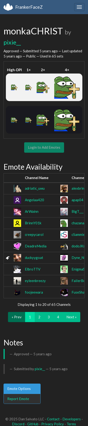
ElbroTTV (32, 269)
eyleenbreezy (35, 281)
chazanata (80, 223)
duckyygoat (34, 257)
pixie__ (12, 42)
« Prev (17, 317)
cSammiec (79, 234)
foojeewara (34, 292)
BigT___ (78, 211)
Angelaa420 (34, 200)
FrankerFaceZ (29, 7)
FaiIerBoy (79, 281)
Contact (53, 419)
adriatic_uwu (35, 188)
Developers (71, 419)
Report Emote (18, 399)
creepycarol (34, 234)
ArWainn (31, 211)
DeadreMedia (35, 246)
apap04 (77, 200)
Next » (71, 317)
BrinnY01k (33, 223)
